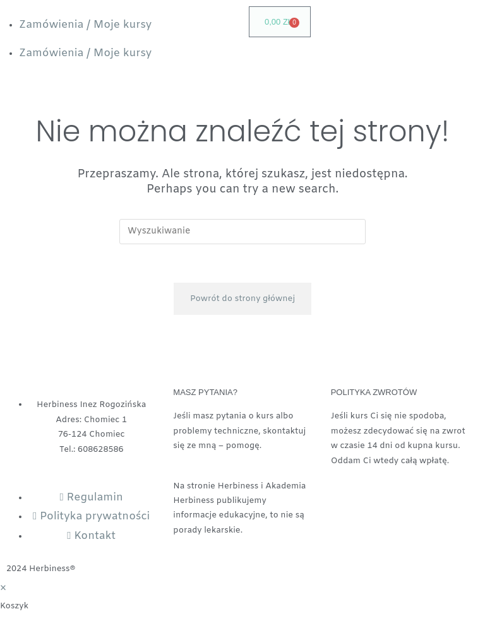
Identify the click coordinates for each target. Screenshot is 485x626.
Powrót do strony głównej (242, 298)
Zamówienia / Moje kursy (85, 25)
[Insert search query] (242, 231)
